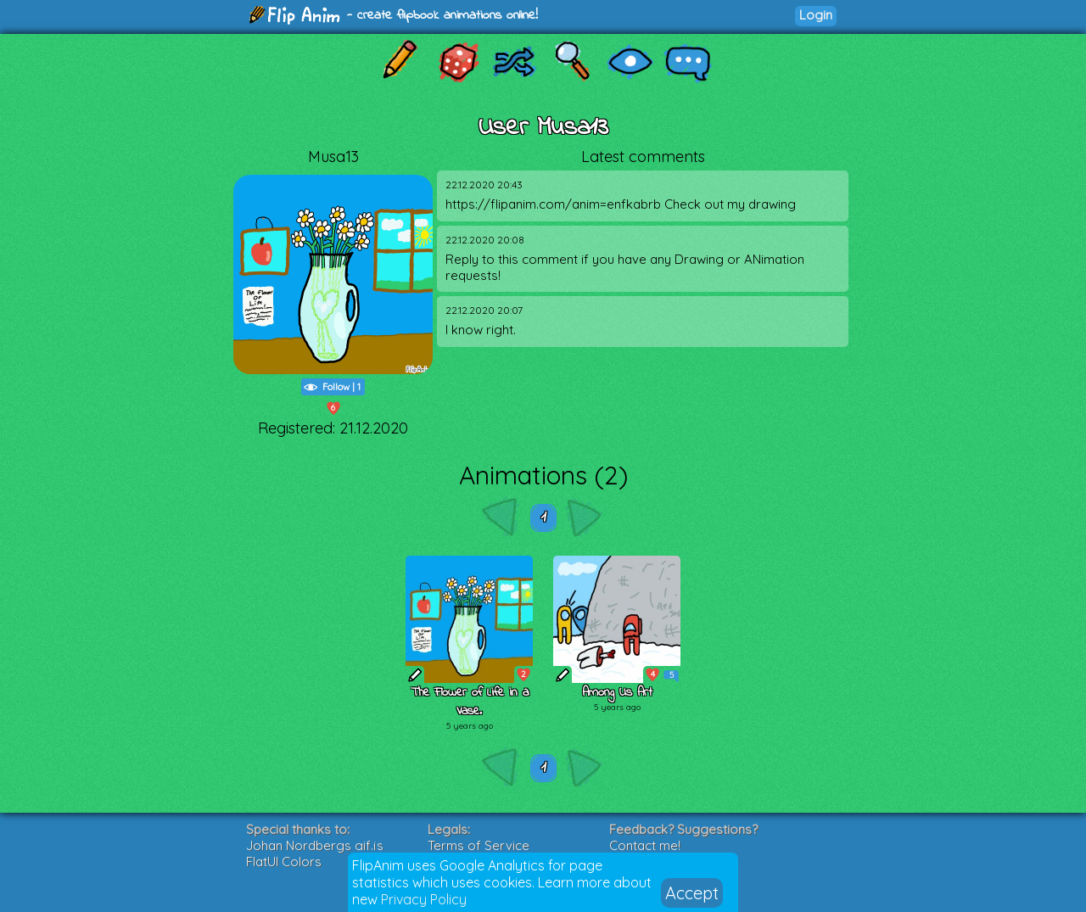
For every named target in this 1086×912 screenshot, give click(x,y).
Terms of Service (478, 845)
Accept (692, 893)
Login (815, 15)
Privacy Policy (424, 899)
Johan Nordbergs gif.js (314, 845)
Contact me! (644, 845)
